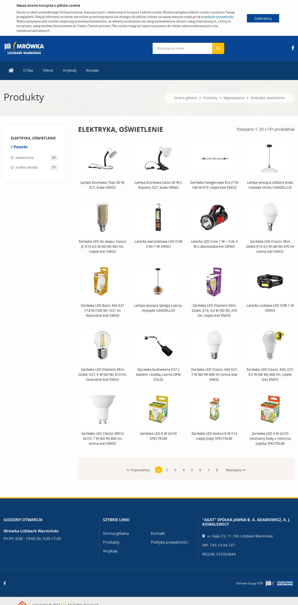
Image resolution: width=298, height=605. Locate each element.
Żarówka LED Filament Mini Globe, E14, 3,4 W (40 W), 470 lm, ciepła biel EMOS (214, 310)
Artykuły (70, 70)
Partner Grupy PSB (249, 583)
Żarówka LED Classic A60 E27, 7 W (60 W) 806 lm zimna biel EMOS (214, 374)
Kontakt (92, 70)
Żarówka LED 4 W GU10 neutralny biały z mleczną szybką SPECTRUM (270, 438)
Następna (235, 470)
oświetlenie (25, 157)
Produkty (210, 98)
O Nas (28, 70)
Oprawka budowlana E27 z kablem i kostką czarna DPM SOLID (158, 374)
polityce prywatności (219, 17)
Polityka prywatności (169, 542)
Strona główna (185, 98)
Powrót (19, 147)
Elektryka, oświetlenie (268, 98)
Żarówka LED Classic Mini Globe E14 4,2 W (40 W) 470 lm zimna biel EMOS (270, 246)
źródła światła (27, 167)
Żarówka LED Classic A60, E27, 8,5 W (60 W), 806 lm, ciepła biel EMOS (270, 374)
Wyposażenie (234, 98)
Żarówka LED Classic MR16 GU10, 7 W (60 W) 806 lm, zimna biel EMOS (102, 438)
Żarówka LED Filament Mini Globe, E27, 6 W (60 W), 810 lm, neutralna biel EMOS (102, 374)
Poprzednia (138, 470)
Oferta (48, 70)
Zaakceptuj (263, 18)
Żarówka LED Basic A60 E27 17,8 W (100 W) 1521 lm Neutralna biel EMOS (102, 310)
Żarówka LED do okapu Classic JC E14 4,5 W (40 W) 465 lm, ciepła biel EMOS (103, 246)
